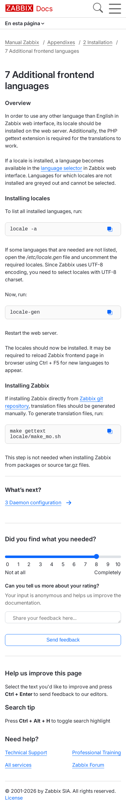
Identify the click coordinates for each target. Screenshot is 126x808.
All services (18, 765)
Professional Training (96, 752)
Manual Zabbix (22, 42)
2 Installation (97, 42)
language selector (61, 168)
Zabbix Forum (88, 765)
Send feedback (63, 639)
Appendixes (61, 42)
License (14, 798)
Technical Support (26, 752)
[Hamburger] (115, 9)
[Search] (98, 9)
